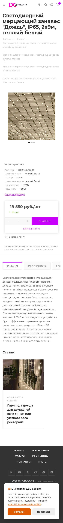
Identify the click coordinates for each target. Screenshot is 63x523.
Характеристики (37, 266)
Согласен (19, 512)
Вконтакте (11, 472)
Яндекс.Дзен (51, 472)
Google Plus (35, 472)
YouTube (19, 472)
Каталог (19, 450)
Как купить (40, 456)
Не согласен (44, 512)
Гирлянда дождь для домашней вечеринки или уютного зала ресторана (20, 414)
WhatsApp (43, 472)
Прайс (42, 461)
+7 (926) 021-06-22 (23, 481)
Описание (12, 266)
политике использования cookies (24, 504)
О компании (41, 450)
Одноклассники (27, 472)
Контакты (23, 461)
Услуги (20, 456)
